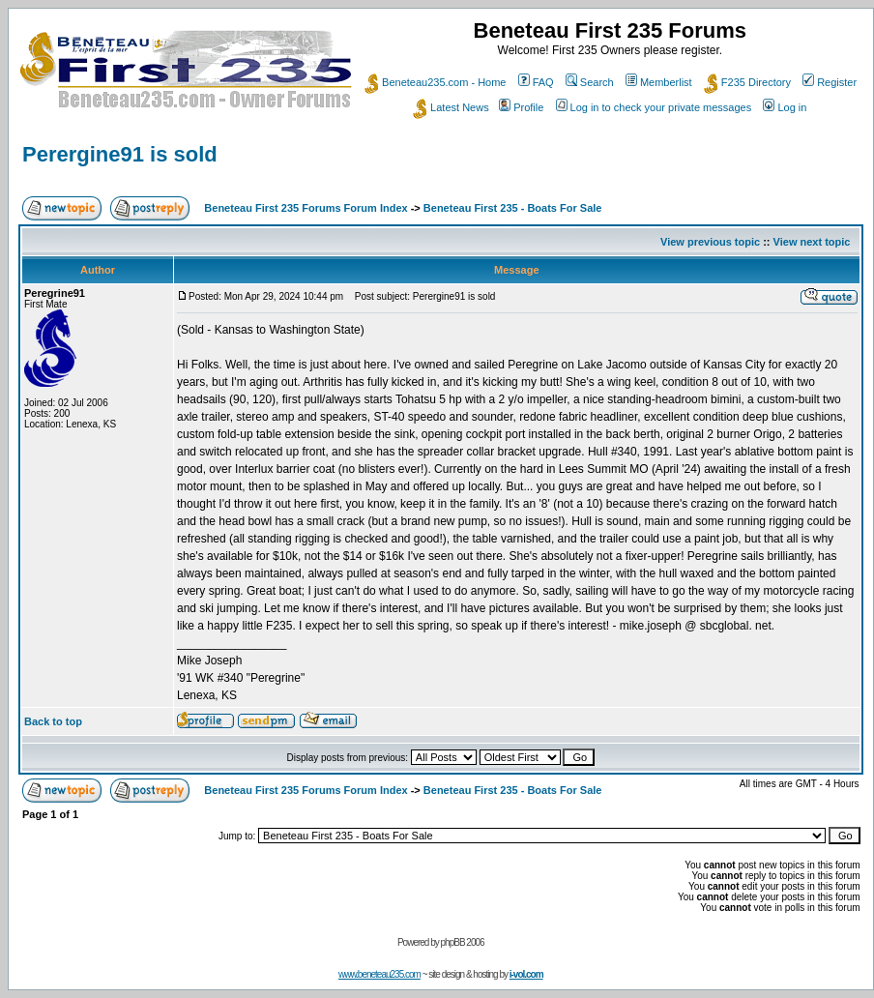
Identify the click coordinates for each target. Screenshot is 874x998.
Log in (784, 107)
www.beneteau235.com (379, 974)
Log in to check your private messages (654, 107)
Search (590, 82)
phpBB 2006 (462, 942)
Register (829, 82)
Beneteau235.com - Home (435, 82)
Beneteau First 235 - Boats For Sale (512, 208)
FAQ (536, 82)
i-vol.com (526, 974)
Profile (521, 107)
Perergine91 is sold (120, 154)
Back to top (53, 721)
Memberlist (659, 82)
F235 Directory (747, 82)
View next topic (812, 242)
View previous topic (710, 242)
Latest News (451, 107)
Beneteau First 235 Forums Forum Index (305, 208)
